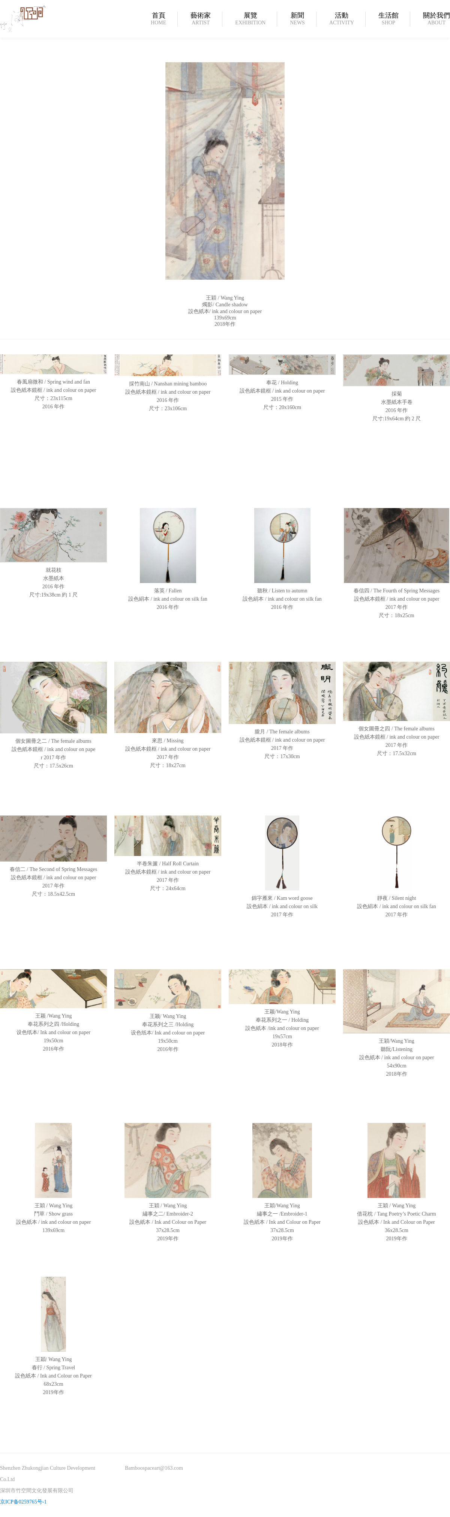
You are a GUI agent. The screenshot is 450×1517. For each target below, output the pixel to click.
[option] (225, 182)
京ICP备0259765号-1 (23, 1502)
